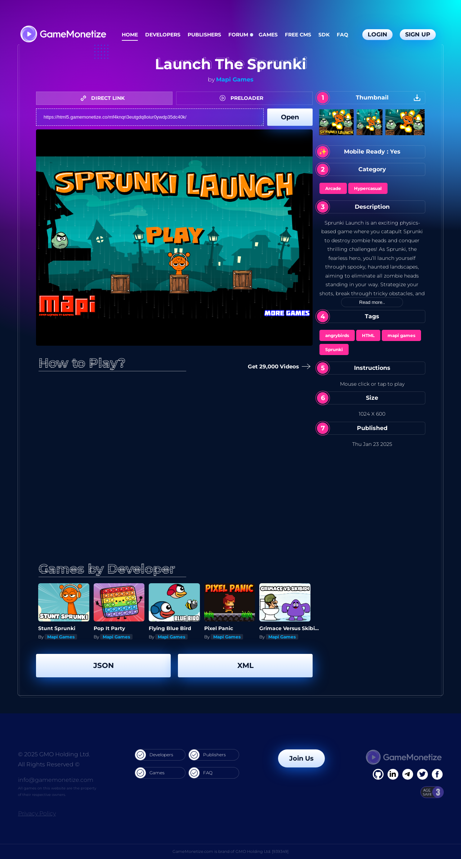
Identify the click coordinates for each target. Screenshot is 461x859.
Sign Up (417, 34)
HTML (368, 335)
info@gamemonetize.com (55, 779)
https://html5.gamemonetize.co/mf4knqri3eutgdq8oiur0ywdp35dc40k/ (150, 117)
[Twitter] (422, 774)
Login (377, 34)
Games (268, 34)
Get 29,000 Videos (278, 367)
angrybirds (337, 335)
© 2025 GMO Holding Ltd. (54, 754)
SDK (324, 34)
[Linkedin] (407, 774)
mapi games (401, 335)
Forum (238, 34)
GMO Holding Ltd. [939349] (262, 851)
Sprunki (334, 349)
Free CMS (298, 34)
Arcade (333, 188)
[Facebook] (378, 774)
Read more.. (372, 302)
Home (130, 34)
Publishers (204, 34)
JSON (103, 665)
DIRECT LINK (104, 98)
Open (290, 117)
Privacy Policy (37, 813)
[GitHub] (437, 774)
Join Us (301, 758)
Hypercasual (368, 188)
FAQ (342, 34)
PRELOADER (243, 98)
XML (245, 665)
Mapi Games (235, 79)
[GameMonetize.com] (63, 34)
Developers (162, 34)
